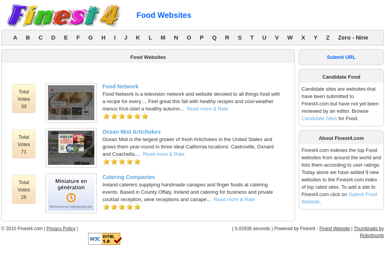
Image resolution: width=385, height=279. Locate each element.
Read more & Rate (207, 109)
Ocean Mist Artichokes (131, 132)
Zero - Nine (353, 37)
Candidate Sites (319, 118)
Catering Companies (128, 177)
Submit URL (341, 57)
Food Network (120, 86)
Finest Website (334, 228)
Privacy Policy (60, 228)
